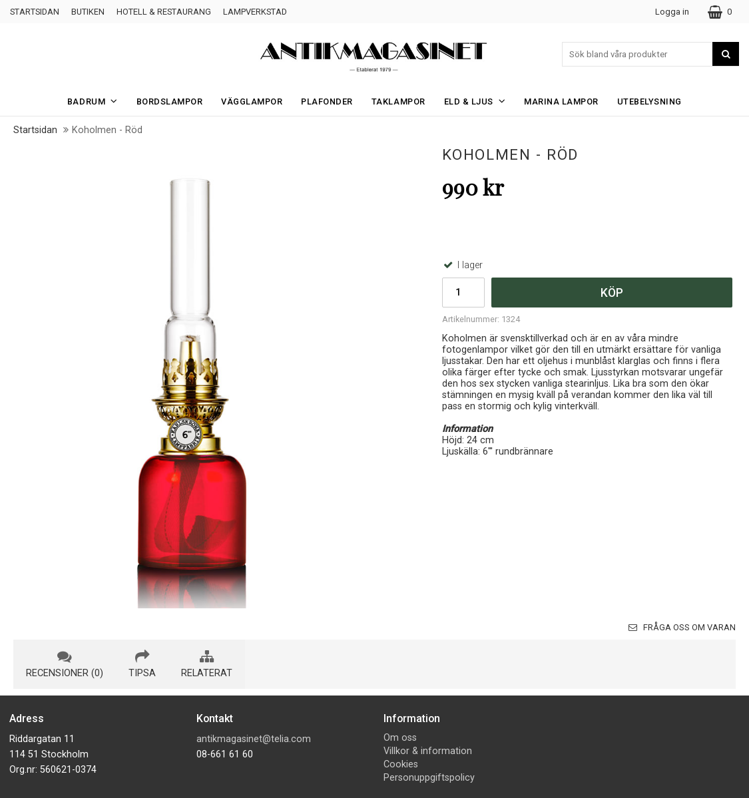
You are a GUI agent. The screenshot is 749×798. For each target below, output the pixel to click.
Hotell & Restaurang (164, 12)
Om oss (400, 737)
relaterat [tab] (206, 664)
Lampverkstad (255, 12)
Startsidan (34, 12)
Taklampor (398, 101)
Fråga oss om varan (682, 627)
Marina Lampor (561, 101)
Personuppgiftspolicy (429, 777)
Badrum (96, 101)
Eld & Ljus (479, 101)
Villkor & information (427, 751)
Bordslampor (169, 101)
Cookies (400, 764)
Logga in (672, 12)
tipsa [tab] (142, 664)
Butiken (88, 12)
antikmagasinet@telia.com (253, 739)
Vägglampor (251, 101)
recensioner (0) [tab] (64, 664)
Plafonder (327, 101)
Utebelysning (649, 101)
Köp (612, 292)
